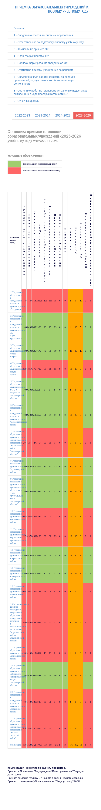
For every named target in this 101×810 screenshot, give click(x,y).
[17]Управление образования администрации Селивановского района (17, 653)
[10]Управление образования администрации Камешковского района (17, 517)
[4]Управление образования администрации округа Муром (17, 369)
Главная (19, 28)
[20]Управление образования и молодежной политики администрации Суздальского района (17, 702)
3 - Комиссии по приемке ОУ (31, 49)
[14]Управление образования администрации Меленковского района (17, 592)
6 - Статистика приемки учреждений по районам (43, 69)
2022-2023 (22, 115)
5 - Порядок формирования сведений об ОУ (41, 62)
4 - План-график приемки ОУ (31, 56)
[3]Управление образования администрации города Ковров (17, 351)
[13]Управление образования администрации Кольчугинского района (17, 574)
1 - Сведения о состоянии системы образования (43, 35)
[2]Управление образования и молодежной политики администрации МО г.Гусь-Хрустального (17, 327)
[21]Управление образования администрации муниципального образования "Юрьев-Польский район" (18, 728)
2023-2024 (42, 115)
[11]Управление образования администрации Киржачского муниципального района (18, 536)
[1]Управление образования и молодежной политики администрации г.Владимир (17, 300)
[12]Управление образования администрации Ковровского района (17, 555)
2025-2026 (83, 115)
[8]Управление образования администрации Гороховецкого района (17, 466)
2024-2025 (63, 115)
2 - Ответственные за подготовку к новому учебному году (49, 42)
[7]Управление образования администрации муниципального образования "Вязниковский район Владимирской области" (18, 442)
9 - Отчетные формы (26, 100)
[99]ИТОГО (15, 745)
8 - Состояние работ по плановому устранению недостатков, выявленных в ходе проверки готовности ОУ (51, 92)
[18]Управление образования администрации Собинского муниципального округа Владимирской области (18, 675)
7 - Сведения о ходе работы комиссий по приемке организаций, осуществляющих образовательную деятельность (44, 80)
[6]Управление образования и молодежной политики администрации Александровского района (18, 415)
